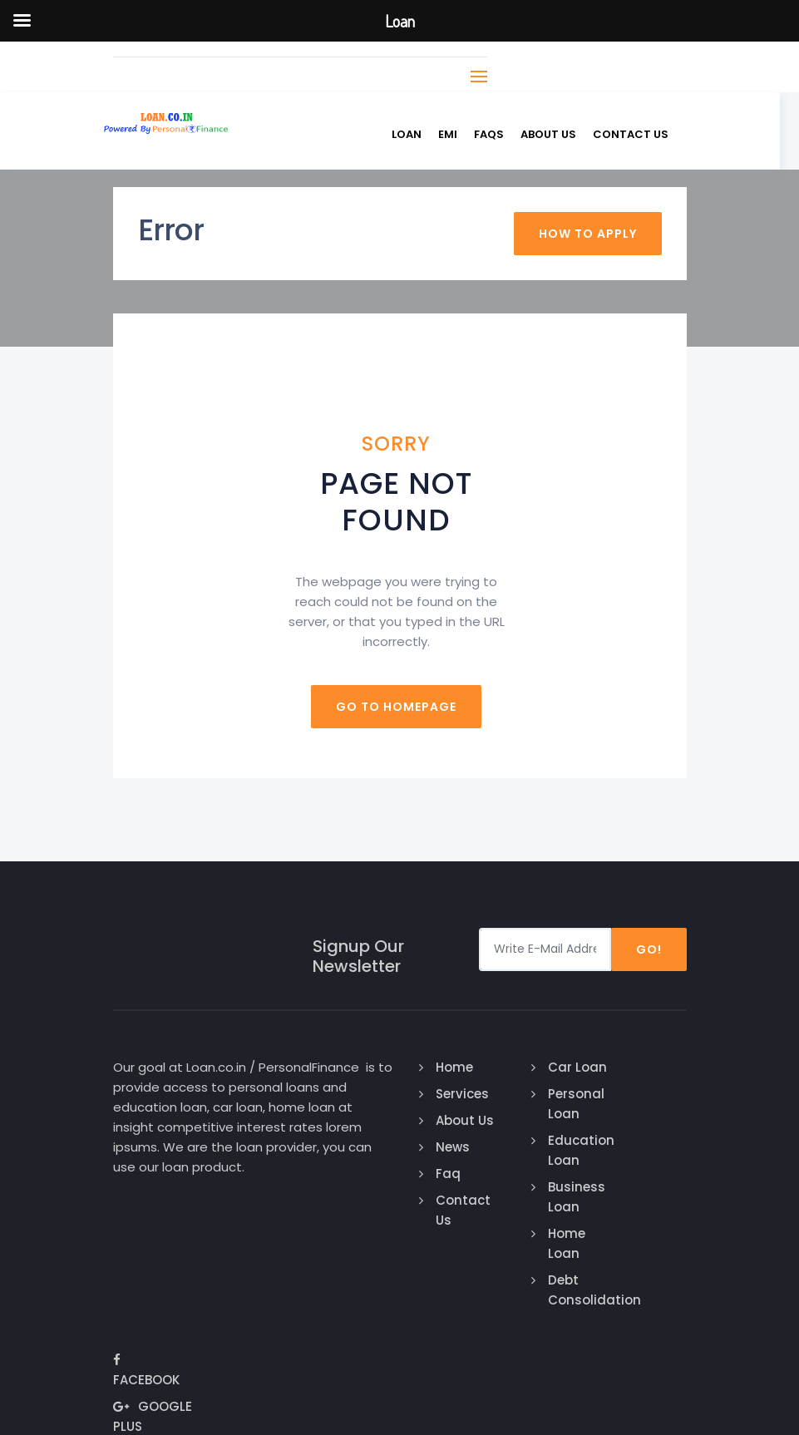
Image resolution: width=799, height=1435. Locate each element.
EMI (457, 134)
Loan (417, 134)
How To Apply (588, 232)
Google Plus (639, 1134)
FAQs (499, 134)
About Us (558, 134)
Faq (441, 1172)
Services (455, 1093)
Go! (649, 948)
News (446, 1146)
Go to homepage (399, 706)
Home (447, 1066)
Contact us (640, 134)
